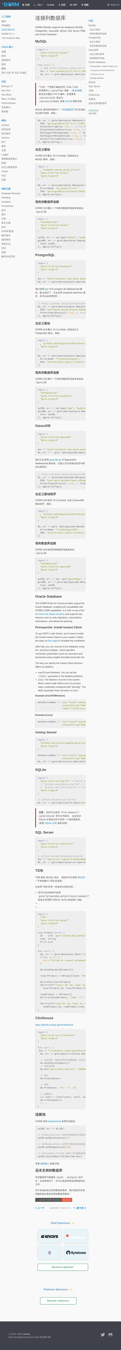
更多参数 (77, 90)
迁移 (3, 150)
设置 (3, 180)
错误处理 (5, 129)
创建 (3, 51)
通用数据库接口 (9, 159)
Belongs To (7, 86)
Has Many (6, 95)
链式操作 (5, 133)
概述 (3, 21)
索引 (3, 214)
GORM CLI (8, 34)
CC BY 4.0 (45, 1337)
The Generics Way (10, 38)
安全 (3, 227)
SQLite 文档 (51, 823)
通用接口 (44, 1163)
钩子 (3, 142)
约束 (3, 218)
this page (52, 641)
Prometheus (7, 206)
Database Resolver (11, 193)
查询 (3, 56)
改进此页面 (93, 110)
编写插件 (5, 235)
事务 (3, 146)
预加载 (4, 111)
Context (5, 125)
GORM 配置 (7, 231)
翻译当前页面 (8, 256)
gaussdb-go (55, 460)
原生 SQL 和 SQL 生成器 (13, 72)
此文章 (68, 101)
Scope (4, 171)
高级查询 (5, 60)
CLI (38, 5)
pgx (47, 289)
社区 (62, 5)
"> (79, 1208)
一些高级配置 (66, 109)
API (73, 5)
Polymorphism (8, 103)
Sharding (5, 197)
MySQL (81, 877)
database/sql (54, 1121)
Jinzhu (26, 1334)
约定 (3, 175)
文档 (25, 5)
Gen (50, 5)
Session (5, 138)
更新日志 (5, 244)
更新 (3, 64)
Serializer (6, 202)
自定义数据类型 (9, 167)
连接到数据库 (8, 29)
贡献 (85, 5)
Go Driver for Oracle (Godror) (50, 614)
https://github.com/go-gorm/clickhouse (54, 1025)
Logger (4, 154)
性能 (3, 163)
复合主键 (5, 223)
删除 (3, 68)
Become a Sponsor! (63, 1267)
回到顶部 (92, 113)
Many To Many (8, 99)
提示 (3, 210)
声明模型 (5, 25)
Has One (5, 90)
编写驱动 (5, 239)
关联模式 (5, 107)
